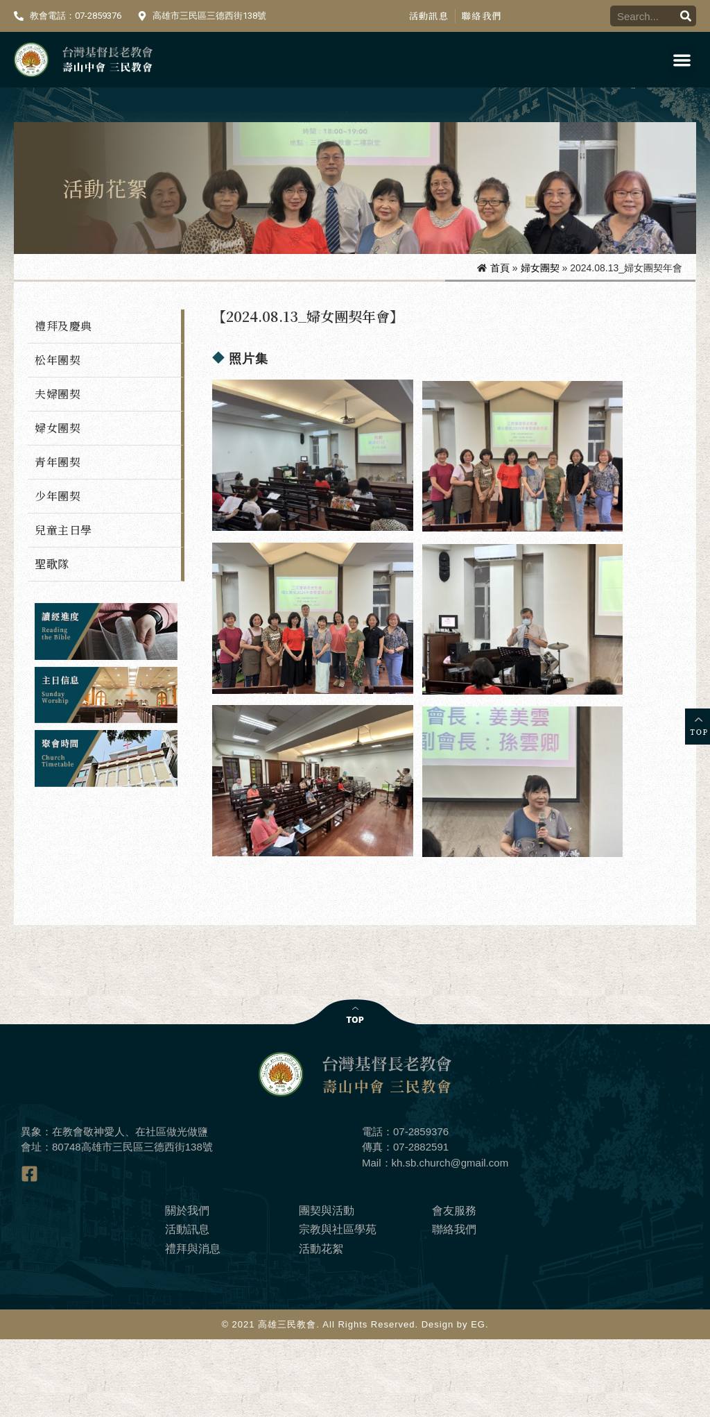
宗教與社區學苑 (337, 1307)
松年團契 (57, 360)
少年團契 (57, 496)
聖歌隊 (52, 564)
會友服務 (454, 1288)
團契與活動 (326, 1288)
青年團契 (57, 462)
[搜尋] (685, 16)
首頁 (500, 267)
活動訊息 (429, 15)
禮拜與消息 (192, 1326)
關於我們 (187, 1288)
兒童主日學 (63, 530)
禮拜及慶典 (63, 326)
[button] (682, 60)
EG (478, 1402)
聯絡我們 (481, 15)
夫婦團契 (57, 394)
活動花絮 (321, 1326)
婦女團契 (540, 267)
